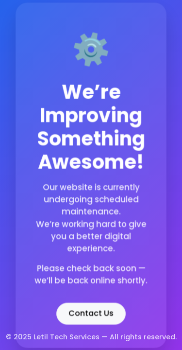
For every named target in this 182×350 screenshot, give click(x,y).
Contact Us (90, 312)
